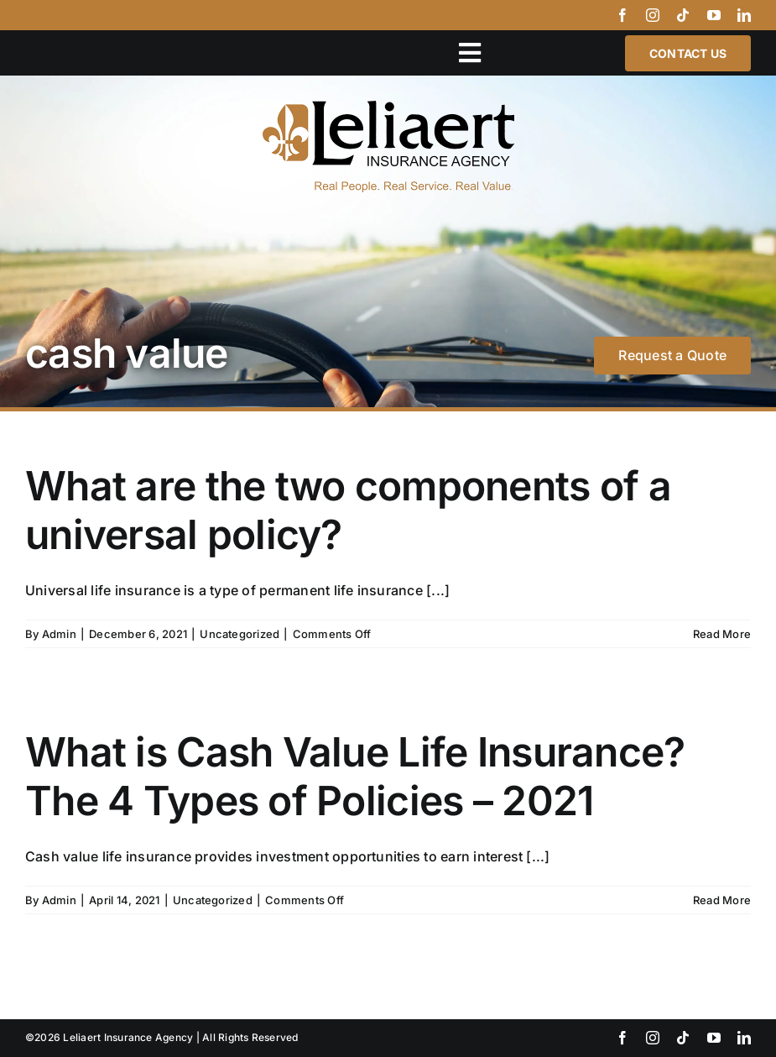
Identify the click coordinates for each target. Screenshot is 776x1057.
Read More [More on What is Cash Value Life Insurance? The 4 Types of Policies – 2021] (722, 900)
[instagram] (652, 15)
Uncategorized (239, 634)
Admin (59, 634)
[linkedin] (744, 15)
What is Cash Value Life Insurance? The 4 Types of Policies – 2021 (355, 776)
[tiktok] (683, 15)
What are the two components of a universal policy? (348, 510)
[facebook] (622, 15)
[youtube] (714, 15)
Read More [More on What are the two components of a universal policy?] (722, 634)
